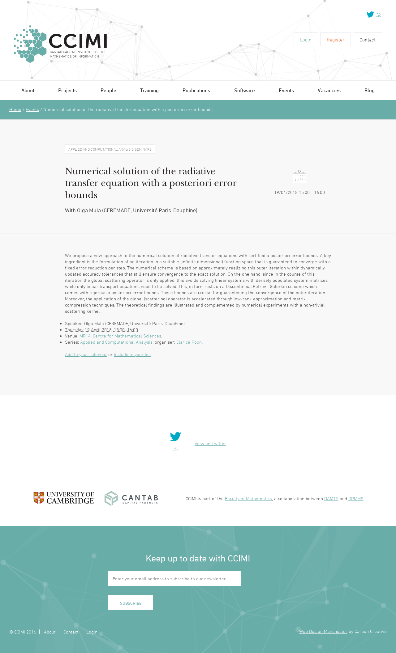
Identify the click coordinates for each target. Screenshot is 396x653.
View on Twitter (210, 443)
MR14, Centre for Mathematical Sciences (120, 335)
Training (149, 90)
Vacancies (329, 90)
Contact (367, 39)
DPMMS (356, 498)
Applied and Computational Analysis (116, 342)
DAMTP (331, 498)
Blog (369, 90)
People (108, 90)
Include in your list (132, 354)
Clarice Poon (189, 342)
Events (286, 90)
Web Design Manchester (323, 631)
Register (335, 39)
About (27, 90)
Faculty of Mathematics (248, 498)
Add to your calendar (86, 354)
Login (306, 39)
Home (15, 109)
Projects (67, 90)
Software (244, 90)
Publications (196, 90)
